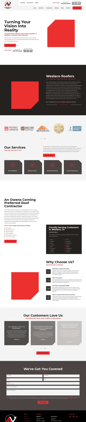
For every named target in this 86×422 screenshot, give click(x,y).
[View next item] (45, 319)
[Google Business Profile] (70, 387)
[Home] (7, 5)
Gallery (36, 2)
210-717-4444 (66, 3)
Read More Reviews (43, 324)
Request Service (10, 45)
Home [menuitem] (34, 8)
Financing (22, 2)
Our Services (27, 391)
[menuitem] (6, 412)
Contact (26, 398)
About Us (26, 389)
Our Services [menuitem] (49, 8)
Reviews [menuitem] (57, 8)
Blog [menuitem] (62, 8)
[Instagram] (76, 387)
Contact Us (77, 8)
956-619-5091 (76, 4)
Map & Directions (40, 393)
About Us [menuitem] (41, 8)
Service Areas (30, 2)
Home (25, 387)
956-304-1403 (76, 3)
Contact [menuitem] (68, 8)
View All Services (49, 148)
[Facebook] (73, 387)
